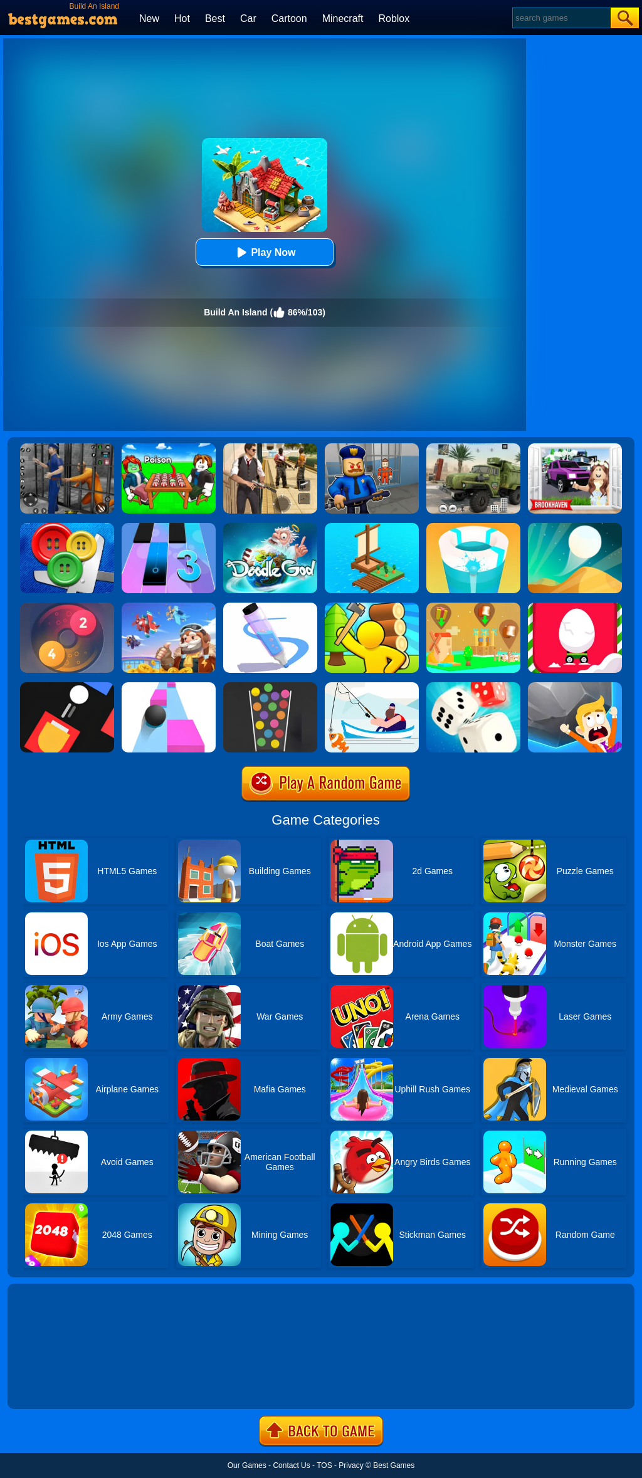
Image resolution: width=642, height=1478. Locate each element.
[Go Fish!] (372, 686)
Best (215, 18)
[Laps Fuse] (67, 607)
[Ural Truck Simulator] (473, 447)
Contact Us (291, 1465)
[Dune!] (575, 527)
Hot (182, 18)
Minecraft (343, 18)
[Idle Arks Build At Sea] (372, 527)
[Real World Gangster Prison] (67, 447)
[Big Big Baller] (575, 686)
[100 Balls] (270, 686)
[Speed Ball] (169, 686)
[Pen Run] (270, 607)
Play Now (264, 252)
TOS (324, 1465)
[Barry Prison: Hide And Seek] (372, 447)
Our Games (247, 1465)
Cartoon (289, 18)
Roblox (393, 18)
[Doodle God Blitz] (270, 527)
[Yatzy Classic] (473, 686)
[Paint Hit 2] (473, 527)
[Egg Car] (575, 607)
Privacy (351, 1465)
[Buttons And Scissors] (67, 527)
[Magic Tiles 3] (169, 527)
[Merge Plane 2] (169, 607)
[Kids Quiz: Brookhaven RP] (575, 447)
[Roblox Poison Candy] (169, 447)
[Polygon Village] (473, 607)
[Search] (560, 18)
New (149, 18)
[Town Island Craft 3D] (372, 607)
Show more (49, 1385)
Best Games (393, 1465)
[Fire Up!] (67, 686)
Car (248, 18)
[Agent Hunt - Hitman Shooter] (270, 447)
